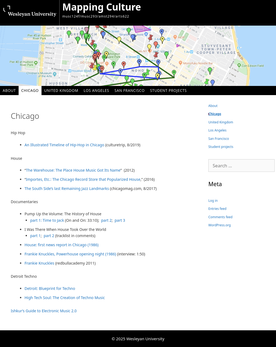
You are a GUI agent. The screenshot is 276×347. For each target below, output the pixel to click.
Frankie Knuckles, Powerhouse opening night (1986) (71, 253)
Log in (213, 200)
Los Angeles (96, 90)
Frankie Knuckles (39, 263)
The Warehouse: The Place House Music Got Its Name (73, 170)
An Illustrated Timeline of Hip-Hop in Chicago (64, 144)
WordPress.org (219, 225)
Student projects (168, 90)
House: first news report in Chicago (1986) (61, 244)
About (9, 90)
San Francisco (130, 90)
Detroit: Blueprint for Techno (50, 288)
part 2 (106, 220)
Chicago (30, 90)
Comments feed (220, 217)
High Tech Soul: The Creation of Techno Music (65, 297)
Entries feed (217, 208)
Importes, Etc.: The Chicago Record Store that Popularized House (83, 179)
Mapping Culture (101, 7)
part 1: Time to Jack (47, 220)
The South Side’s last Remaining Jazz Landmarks (67, 188)
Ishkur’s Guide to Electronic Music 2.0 (44, 310)
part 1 (35, 235)
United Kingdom (61, 90)
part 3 (120, 220)
